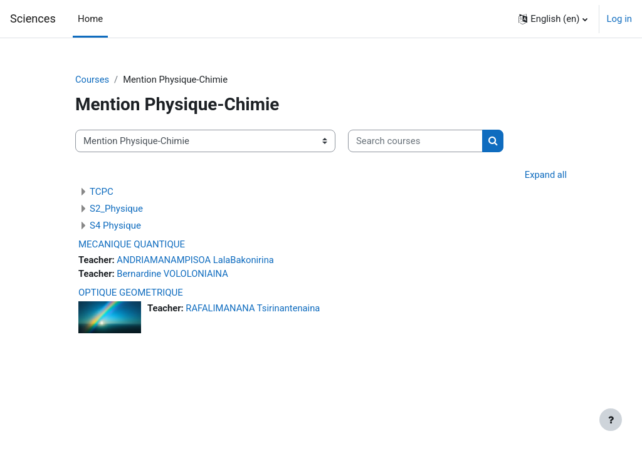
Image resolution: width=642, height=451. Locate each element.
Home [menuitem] (90, 18)
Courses (92, 79)
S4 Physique (115, 226)
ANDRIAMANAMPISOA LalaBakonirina (196, 260)
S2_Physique (116, 209)
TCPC (101, 192)
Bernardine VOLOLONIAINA (173, 274)
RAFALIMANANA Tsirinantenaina (254, 308)
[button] (553, 19)
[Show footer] (610, 419)
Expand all (545, 174)
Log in (619, 18)
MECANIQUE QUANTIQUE (131, 245)
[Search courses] (415, 141)
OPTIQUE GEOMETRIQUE (130, 293)
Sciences (33, 18)
